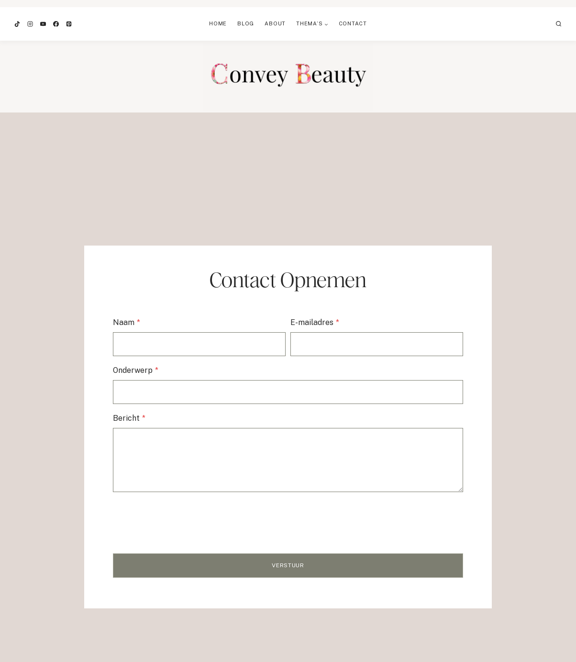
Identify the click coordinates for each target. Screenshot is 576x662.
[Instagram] (30, 24)
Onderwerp (137, 370)
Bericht (131, 418)
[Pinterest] (69, 24)
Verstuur (288, 565)
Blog (245, 23)
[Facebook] (56, 24)
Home (218, 23)
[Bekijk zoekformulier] (559, 24)
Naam (128, 322)
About (275, 23)
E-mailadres (314, 322)
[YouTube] (43, 24)
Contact (353, 23)
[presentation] (187, 518)
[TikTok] (17, 24)
